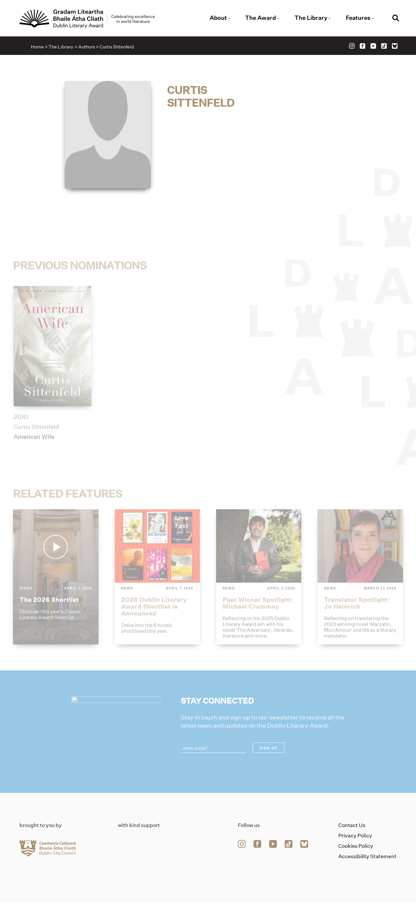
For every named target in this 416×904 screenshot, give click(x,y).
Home (38, 47)
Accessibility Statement (367, 858)
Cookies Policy (355, 847)
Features (356, 17)
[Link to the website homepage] (90, 19)
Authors (87, 47)
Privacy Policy (355, 837)
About (218, 17)
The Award (260, 17)
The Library (309, 17)
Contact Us (351, 826)
